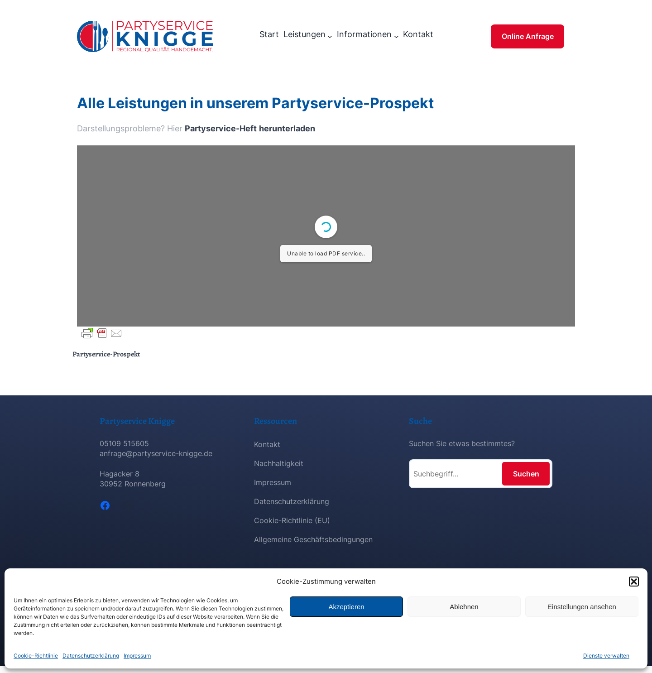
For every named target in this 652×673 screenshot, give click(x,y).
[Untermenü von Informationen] (396, 36)
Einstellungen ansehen (581, 607)
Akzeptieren (346, 607)
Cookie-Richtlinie (36, 655)
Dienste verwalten (606, 655)
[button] (633, 581)
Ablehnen (464, 607)
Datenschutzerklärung (90, 655)
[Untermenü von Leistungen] (329, 36)
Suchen (526, 473)
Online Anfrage (528, 36)
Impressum (137, 655)
